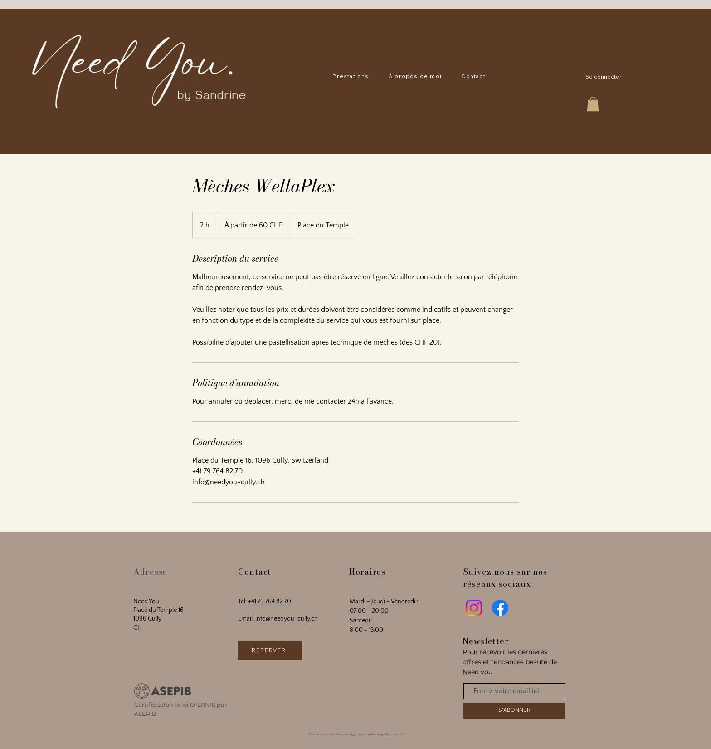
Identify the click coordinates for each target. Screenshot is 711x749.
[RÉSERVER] (270, 650)
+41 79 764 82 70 (269, 601)
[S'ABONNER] (514, 711)
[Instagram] (474, 608)
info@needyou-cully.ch (286, 618)
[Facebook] (500, 608)
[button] (351, 76)
